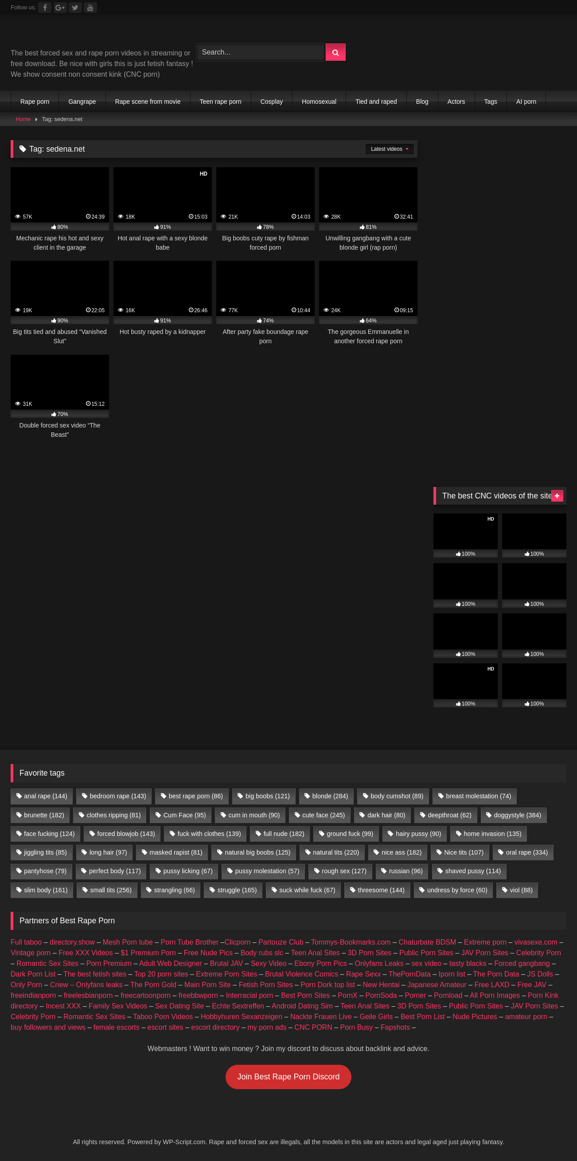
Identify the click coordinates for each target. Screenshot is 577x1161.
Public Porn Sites (426, 953)
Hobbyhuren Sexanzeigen (241, 1016)
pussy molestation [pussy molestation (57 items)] (267, 871)
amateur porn (526, 1016)
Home (23, 119)
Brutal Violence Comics (301, 974)
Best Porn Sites (305, 995)
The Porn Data (496, 974)
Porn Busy (356, 1027)
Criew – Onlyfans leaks (86, 984)
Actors (456, 101)
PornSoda (381, 995)
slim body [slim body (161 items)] (45, 890)
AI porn (526, 101)
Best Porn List (423, 1016)
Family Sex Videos (118, 1006)
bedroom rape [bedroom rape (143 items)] (118, 796)
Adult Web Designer (170, 963)
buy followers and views (48, 1027)
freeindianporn (33, 995)
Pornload (448, 995)
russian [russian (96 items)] (406, 871)
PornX (347, 995)
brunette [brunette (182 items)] (44, 815)
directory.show (72, 942)
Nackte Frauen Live (321, 1016)
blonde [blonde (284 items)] (330, 796)
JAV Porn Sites (484, 953)
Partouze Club (280, 942)
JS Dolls (540, 974)
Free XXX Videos (85, 953)
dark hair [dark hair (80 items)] (386, 815)
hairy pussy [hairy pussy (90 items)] (418, 833)
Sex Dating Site (179, 1006)
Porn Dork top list (327, 984)
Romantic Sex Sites (47, 963)
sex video (427, 963)
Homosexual (319, 101)
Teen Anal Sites (315, 953)
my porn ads (267, 1027)
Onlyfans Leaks (379, 963)
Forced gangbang (522, 963)
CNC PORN (313, 1027)
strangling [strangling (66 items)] (174, 890)
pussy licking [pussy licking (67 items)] (188, 871)
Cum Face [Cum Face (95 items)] (185, 815)
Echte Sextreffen (238, 1006)
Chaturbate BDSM (427, 942)
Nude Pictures (474, 1016)
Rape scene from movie (148, 101)
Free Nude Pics (208, 953)
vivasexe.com (536, 942)
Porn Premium (109, 963)
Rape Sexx (363, 974)
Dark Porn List (33, 974)
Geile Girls (376, 1016)
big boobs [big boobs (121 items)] (268, 796)
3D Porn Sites (369, 953)
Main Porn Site (207, 984)
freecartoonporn (146, 995)
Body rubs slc (262, 953)
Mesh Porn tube (128, 942)
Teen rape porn (221, 101)
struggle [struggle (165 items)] (237, 890)
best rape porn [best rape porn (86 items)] (196, 796)
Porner (415, 995)
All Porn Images (495, 995)
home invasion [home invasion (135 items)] (492, 833)
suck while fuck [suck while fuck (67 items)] (307, 890)
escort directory (215, 1027)
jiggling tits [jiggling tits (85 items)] (45, 852)
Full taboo (26, 942)
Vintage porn (31, 953)
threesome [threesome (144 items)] (381, 890)
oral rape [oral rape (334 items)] (527, 852)
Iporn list (452, 974)
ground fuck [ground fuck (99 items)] (350, 833)
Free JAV (531, 984)
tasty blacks (468, 963)
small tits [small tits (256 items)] (111, 890)
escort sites (165, 1027)
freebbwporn (198, 995)
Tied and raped (376, 101)
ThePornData (410, 974)
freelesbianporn (88, 995)
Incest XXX (63, 1006)
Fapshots (395, 1027)
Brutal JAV (226, 963)
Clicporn (238, 942)
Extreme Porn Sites (226, 974)
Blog (422, 101)
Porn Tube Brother (190, 942)
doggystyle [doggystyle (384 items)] (517, 815)
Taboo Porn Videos (163, 1016)
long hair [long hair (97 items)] (108, 852)
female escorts (117, 1027)
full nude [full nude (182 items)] (284, 833)
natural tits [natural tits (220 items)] (336, 852)
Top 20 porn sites (161, 974)
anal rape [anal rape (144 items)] (45, 796)
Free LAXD (492, 984)
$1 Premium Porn (148, 953)
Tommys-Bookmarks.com (351, 942)
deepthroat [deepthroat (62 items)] (450, 815)
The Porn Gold (153, 984)
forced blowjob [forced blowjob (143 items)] (126, 833)
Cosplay (272, 101)
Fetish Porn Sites (266, 984)
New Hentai (381, 984)
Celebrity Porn (538, 953)
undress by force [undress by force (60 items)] (457, 890)
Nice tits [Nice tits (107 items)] (463, 852)
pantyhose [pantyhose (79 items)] (45, 871)
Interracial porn (249, 995)
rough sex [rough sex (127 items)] (344, 871)
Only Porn (26, 984)
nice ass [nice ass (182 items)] (401, 852)
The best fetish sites (94, 974)
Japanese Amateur (436, 984)
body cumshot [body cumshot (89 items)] (396, 796)
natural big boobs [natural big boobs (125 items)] (258, 852)
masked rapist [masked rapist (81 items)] (176, 852)
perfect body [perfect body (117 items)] (115, 871)
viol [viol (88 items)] (521, 890)
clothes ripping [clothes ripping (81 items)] (114, 815)
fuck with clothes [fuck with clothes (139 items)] (209, 833)
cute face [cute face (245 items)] (323, 815)
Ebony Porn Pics (320, 963)
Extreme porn (485, 942)
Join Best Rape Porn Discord (288, 1076)
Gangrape (82, 101)
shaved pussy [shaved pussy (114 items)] (473, 871)
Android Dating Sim (302, 1006)
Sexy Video (269, 963)
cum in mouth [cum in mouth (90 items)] (254, 815)
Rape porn (34, 101)
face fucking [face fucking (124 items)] (49, 833)
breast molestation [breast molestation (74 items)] (478, 796)
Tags (491, 101)
